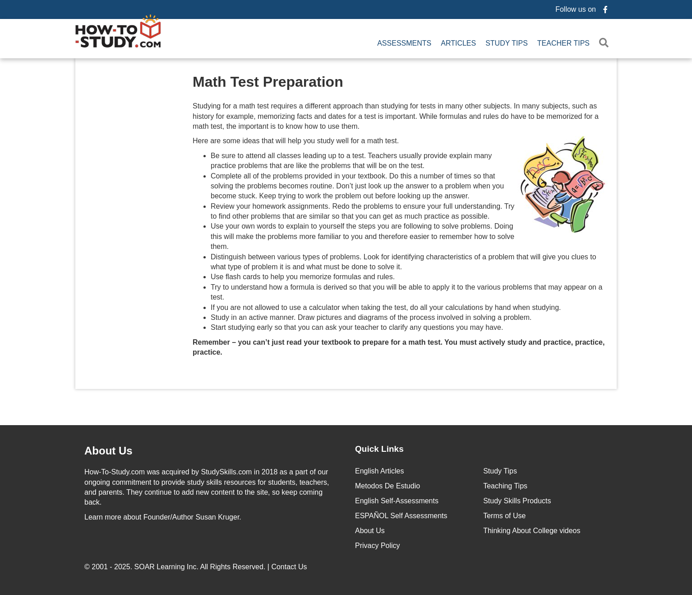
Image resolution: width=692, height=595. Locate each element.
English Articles (379, 471)
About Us (370, 530)
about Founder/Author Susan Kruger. (162, 517)
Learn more (102, 517)
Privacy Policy (377, 545)
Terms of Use (504, 516)
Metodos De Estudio (387, 486)
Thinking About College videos (531, 530)
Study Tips (506, 43)
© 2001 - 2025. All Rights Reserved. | (196, 567)
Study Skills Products (517, 501)
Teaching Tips (505, 486)
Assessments (404, 43)
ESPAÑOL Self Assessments (401, 516)
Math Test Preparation (268, 82)
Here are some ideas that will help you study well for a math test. (400, 141)
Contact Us (290, 567)
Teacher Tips (563, 43)
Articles (458, 43)
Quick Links (379, 449)
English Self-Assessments (396, 501)
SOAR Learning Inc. (166, 567)
